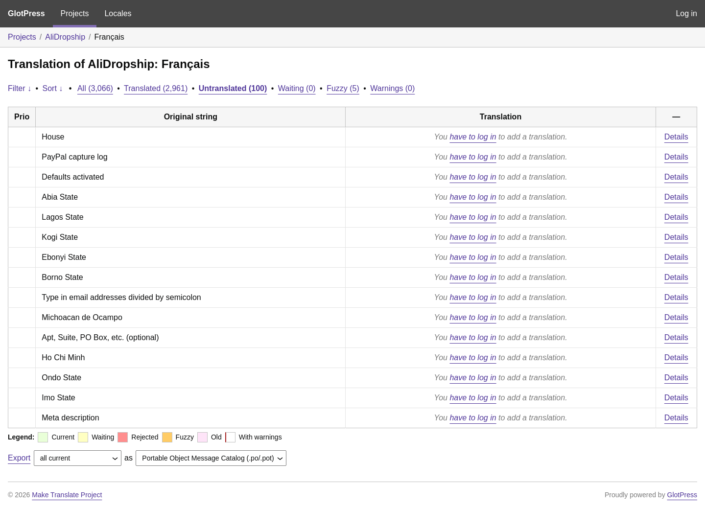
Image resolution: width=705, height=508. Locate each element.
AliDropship (65, 37)
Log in (686, 13)
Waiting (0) (297, 88)
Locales (117, 13)
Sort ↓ (53, 88)
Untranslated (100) (233, 88)
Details (676, 137)
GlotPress (26, 13)
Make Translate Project (67, 495)
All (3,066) (95, 88)
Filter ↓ (19, 88)
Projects (75, 13)
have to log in (472, 137)
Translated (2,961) (156, 88)
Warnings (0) (392, 88)
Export (19, 458)
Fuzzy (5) (343, 88)
